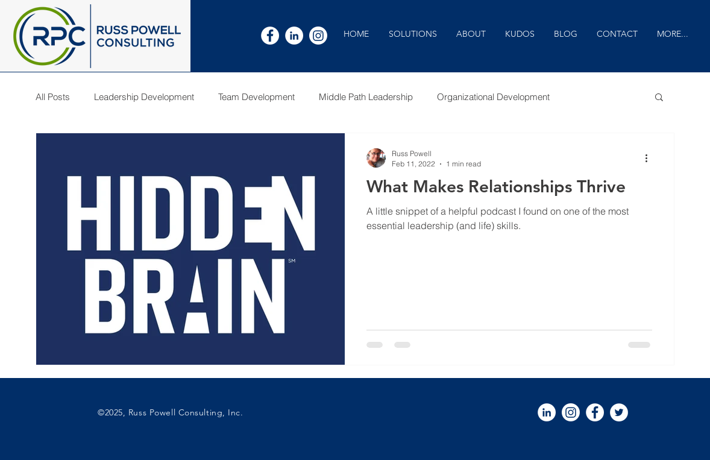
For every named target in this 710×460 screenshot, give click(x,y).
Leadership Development (144, 96)
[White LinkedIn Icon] (294, 36)
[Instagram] (318, 36)
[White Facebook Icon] (270, 36)
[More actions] (650, 158)
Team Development (256, 96)
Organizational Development (493, 96)
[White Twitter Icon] (619, 412)
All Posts (53, 96)
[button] (413, 34)
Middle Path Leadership (366, 96)
